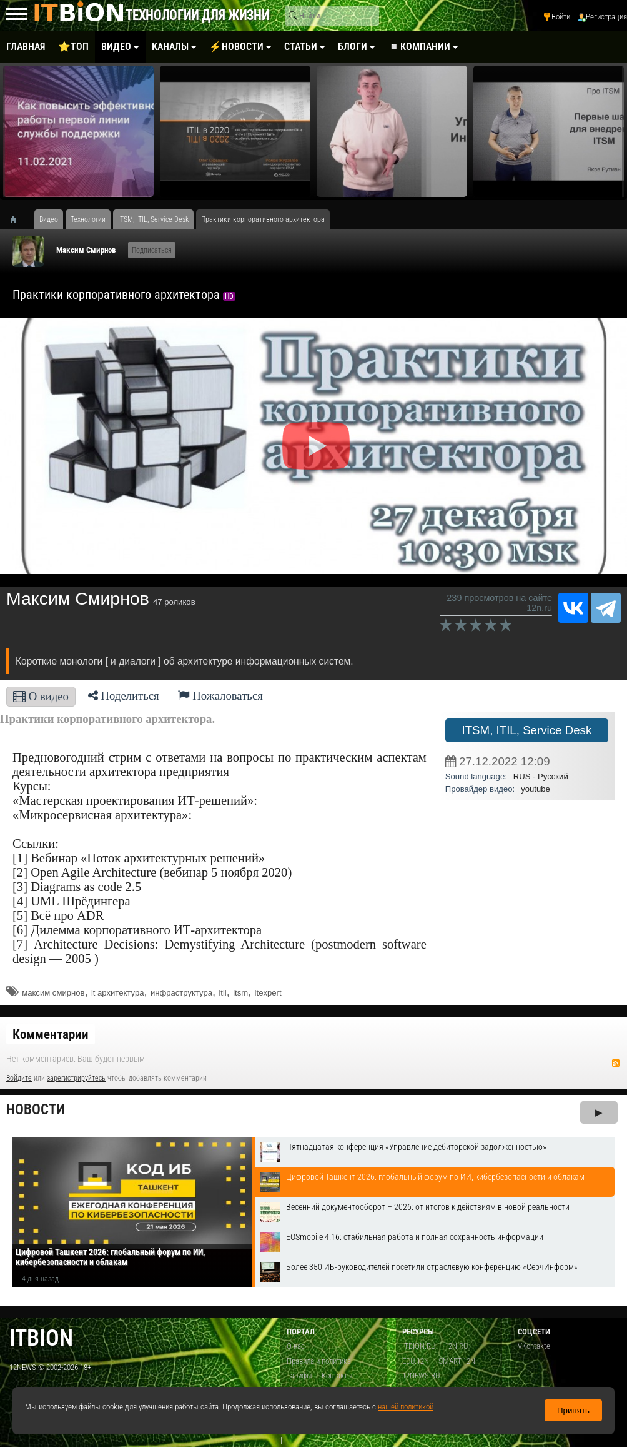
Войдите (19, 1078)
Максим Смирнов (86, 250)
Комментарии (50, 1034)
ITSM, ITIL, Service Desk (526, 730)
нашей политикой (405, 1406)
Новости (35, 1109)
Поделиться (123, 695)
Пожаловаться (220, 695)
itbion (41, 1338)
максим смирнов (53, 992)
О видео (41, 696)
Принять (573, 1410)
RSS (616, 1063)
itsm (240, 992)
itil (222, 992)
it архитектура (117, 992)
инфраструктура (181, 992)
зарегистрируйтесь (76, 1078)
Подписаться (152, 250)
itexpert (268, 992)
